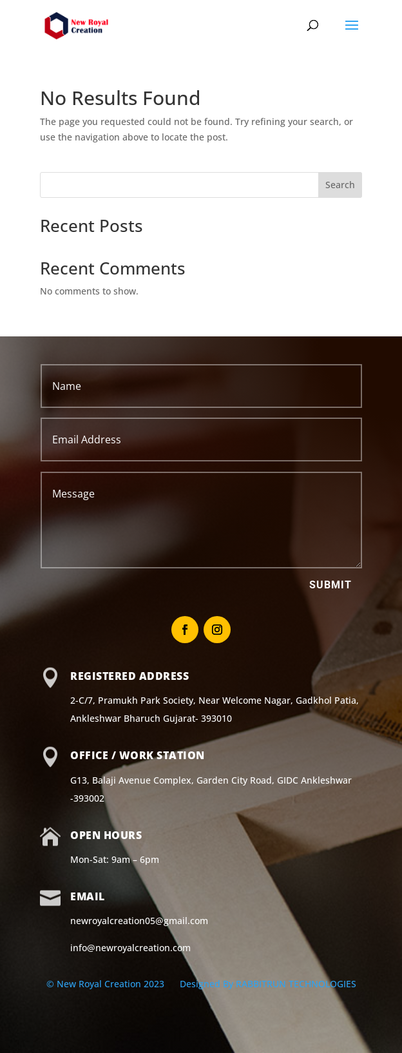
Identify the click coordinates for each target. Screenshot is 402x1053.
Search (340, 185)
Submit (330, 585)
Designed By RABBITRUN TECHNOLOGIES (268, 984)
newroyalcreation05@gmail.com (139, 920)
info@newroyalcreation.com (130, 948)
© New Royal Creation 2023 (106, 984)
